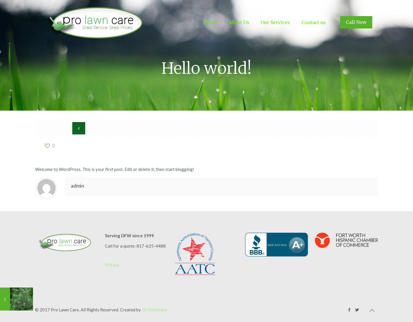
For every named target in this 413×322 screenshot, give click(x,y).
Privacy (112, 264)
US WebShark (154, 309)
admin (77, 185)
